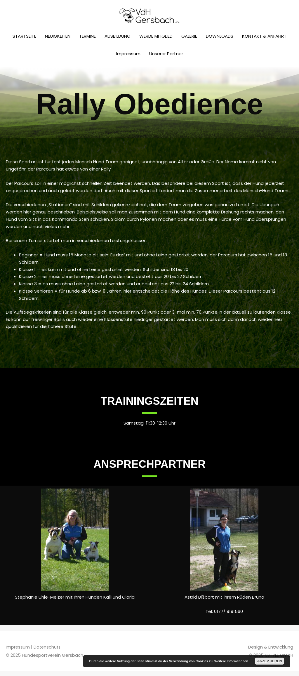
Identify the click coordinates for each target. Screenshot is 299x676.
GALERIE (189, 41)
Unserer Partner (166, 58)
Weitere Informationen (231, 661)
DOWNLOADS (219, 41)
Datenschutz (48, 652)
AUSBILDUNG (118, 41)
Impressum (128, 58)
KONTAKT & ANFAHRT (264, 41)
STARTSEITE (24, 41)
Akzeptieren (269, 661)
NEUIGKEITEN (57, 41)
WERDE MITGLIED (156, 41)
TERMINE (87, 41)
